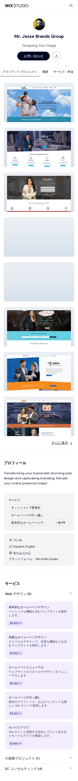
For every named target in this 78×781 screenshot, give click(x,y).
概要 (45, 72)
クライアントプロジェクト (19, 72)
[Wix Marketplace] (16, 5)
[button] (39, 102)
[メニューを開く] (70, 6)
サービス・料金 (63, 72)
